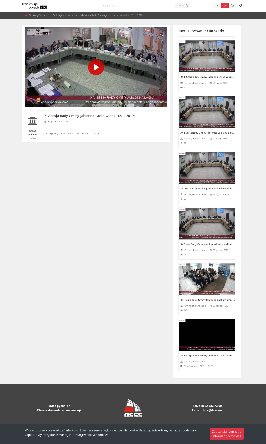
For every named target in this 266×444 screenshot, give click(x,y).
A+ (232, 5)
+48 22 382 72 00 (210, 406)
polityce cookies (97, 435)
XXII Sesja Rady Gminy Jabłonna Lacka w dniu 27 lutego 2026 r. (207, 132)
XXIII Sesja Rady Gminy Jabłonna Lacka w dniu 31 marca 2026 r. (207, 77)
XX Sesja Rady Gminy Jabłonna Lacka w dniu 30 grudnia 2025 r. (207, 244)
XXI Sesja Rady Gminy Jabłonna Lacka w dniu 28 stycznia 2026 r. (207, 188)
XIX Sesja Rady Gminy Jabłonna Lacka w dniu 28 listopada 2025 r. (207, 300)
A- (217, 5)
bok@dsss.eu (212, 410)
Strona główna (37, 15)
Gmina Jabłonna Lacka (65, 15)
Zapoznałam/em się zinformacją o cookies (226, 434)
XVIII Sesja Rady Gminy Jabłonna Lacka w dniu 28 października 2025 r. (207, 355)
